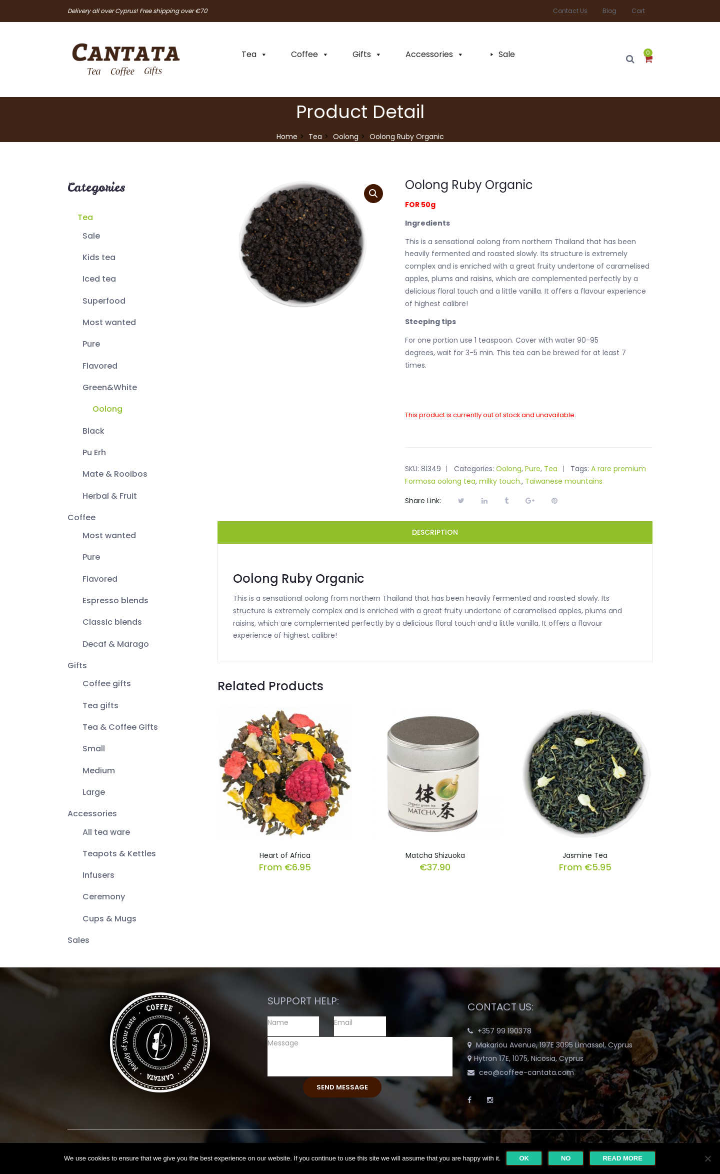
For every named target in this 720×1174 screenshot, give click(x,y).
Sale (506, 54)
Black (93, 431)
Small (93, 748)
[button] (648, 60)
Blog (609, 11)
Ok (524, 1158)
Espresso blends (115, 600)
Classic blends (112, 622)
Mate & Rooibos (115, 474)
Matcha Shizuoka (435, 855)
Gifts (361, 54)
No (566, 1158)
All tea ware (106, 832)
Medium (98, 770)
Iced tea (99, 279)
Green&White (109, 387)
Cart (638, 11)
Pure (91, 344)
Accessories (429, 54)
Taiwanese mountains (563, 481)
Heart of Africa (285, 855)
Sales (79, 940)
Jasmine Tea (585, 855)
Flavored (100, 366)
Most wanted (109, 322)
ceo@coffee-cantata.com (526, 1072)
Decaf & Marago (115, 644)
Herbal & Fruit (109, 496)
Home (287, 137)
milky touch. (500, 481)
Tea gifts (100, 705)
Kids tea (99, 257)
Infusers (98, 875)
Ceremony (103, 896)
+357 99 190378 (505, 1031)
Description (435, 532)
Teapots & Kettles (119, 853)
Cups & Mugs (109, 918)
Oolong (345, 137)
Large (93, 792)
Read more (622, 1158)
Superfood (104, 301)
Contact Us (570, 11)
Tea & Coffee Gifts (120, 727)
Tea (249, 54)
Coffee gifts (106, 683)
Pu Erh (94, 452)
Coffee (304, 54)
